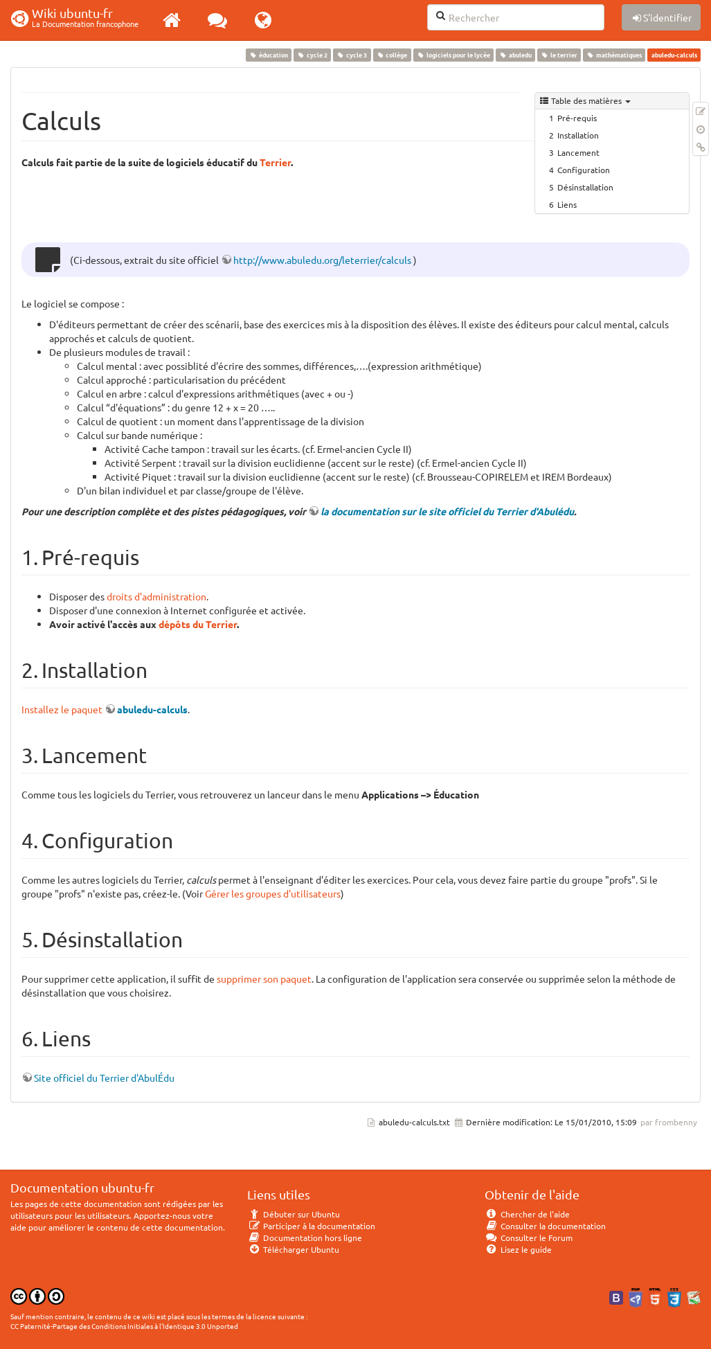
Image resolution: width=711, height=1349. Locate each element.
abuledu (515, 55)
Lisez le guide (518, 1249)
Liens (567, 204)
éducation (268, 55)
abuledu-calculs (152, 709)
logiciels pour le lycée (453, 55)
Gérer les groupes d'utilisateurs (273, 893)
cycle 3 (352, 55)
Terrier (275, 162)
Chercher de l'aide (527, 1214)
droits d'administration (156, 596)
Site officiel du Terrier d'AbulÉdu (104, 1077)
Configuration (583, 169)
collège (392, 55)
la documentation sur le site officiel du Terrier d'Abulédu (447, 511)
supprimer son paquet (264, 978)
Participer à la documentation (311, 1225)
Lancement (578, 152)
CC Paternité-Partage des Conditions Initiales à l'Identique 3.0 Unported (124, 1326)
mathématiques (614, 55)
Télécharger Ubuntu (293, 1249)
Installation (578, 135)
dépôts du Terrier (198, 624)
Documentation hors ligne (304, 1237)
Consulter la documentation (545, 1225)
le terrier (559, 55)
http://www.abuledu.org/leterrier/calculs (322, 259)
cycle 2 (312, 55)
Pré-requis (577, 117)
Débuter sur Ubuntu (293, 1214)
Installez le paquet (61, 709)
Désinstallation (585, 187)
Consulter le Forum (529, 1237)
